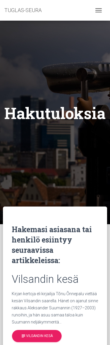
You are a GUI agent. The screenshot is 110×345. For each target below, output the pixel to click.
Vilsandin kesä (37, 336)
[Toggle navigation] (99, 10)
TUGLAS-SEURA (23, 10)
